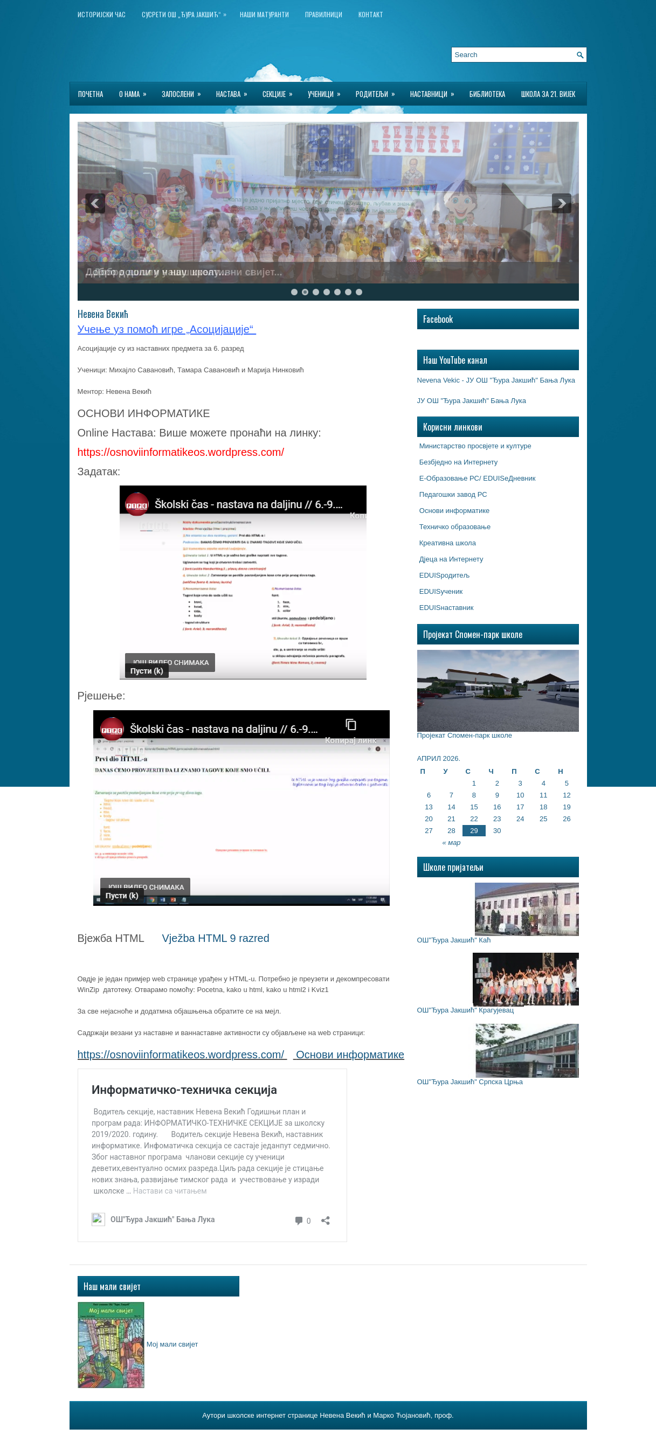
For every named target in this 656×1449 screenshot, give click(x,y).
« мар (451, 842)
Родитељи (379, 90)
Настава (235, 90)
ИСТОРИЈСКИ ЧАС (102, 14)
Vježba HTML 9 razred (216, 938)
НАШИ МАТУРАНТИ (264, 14)
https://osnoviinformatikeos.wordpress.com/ (181, 1054)
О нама (136, 90)
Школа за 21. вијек (548, 93)
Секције (281, 90)
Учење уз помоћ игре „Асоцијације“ (167, 329)
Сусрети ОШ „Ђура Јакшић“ (187, 12)
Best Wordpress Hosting (389, 1437)
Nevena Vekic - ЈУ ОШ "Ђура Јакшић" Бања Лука (496, 380)
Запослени (185, 90)
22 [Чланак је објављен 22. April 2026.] (474, 819)
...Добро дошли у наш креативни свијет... (184, 272)
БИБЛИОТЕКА (487, 93)
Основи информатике (350, 1054)
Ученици (328, 90)
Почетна (90, 93)
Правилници (323, 14)
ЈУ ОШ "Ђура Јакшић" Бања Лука (471, 401)
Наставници (435, 90)
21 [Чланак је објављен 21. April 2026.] (451, 819)
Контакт (370, 14)
